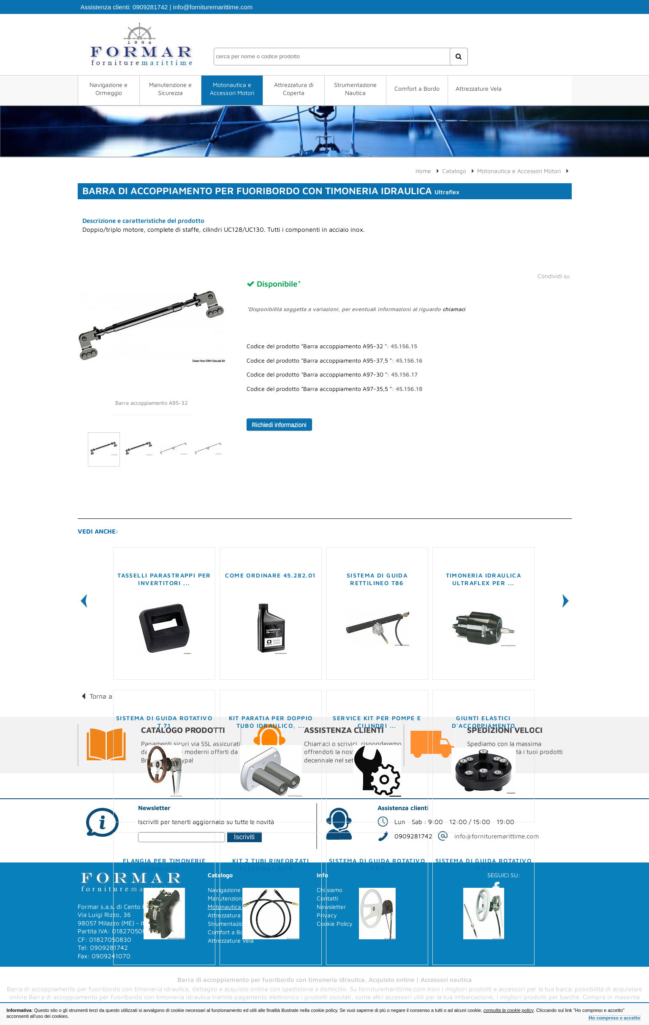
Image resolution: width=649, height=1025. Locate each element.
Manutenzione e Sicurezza (170, 88)
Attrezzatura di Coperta (293, 88)
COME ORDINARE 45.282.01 (270, 575)
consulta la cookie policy (508, 1010)
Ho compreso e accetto (614, 1017)
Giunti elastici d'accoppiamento (484, 721)
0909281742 (150, 7)
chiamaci (454, 309)
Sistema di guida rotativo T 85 (483, 864)
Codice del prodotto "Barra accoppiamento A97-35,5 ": (335, 389)
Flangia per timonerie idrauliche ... (164, 864)
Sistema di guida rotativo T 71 (164, 721)
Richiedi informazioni (279, 424)
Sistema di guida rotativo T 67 (377, 864)
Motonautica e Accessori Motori (232, 88)
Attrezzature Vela (479, 88)
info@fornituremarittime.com (213, 7)
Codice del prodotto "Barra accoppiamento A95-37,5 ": (335, 360)
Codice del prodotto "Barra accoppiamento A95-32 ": (332, 346)
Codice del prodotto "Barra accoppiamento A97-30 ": (332, 374)
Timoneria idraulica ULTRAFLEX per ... (483, 579)
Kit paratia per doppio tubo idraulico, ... (271, 721)
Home (423, 170)
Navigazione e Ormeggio (109, 88)
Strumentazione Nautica (355, 88)
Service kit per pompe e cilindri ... (377, 721)
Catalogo (454, 170)
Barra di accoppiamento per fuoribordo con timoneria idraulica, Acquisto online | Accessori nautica (324, 979)
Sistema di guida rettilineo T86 (377, 579)
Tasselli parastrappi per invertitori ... (164, 579)
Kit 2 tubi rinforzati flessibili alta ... (270, 864)
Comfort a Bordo (417, 88)
